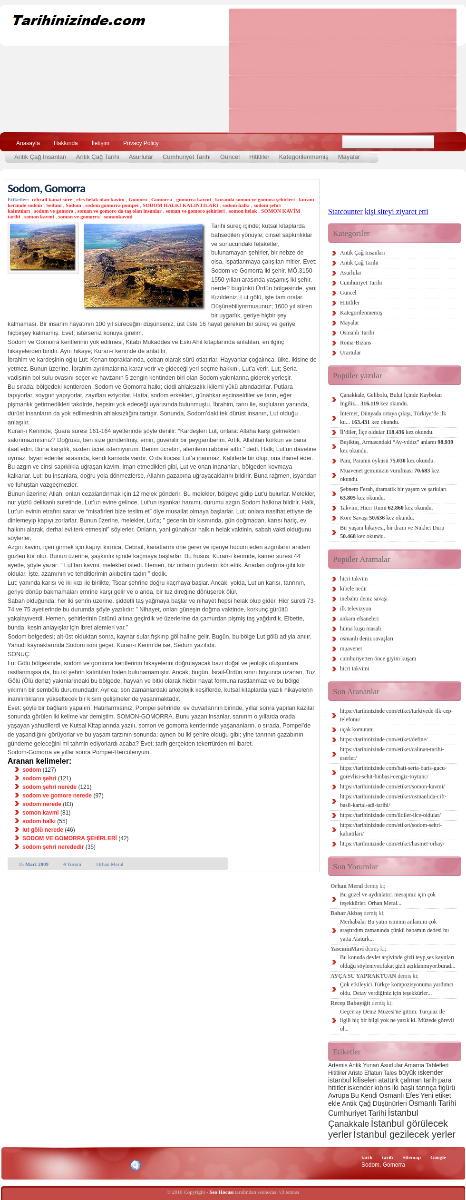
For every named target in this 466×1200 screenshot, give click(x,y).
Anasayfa (28, 143)
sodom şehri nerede (49, 787)
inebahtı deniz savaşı (364, 598)
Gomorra (161, 199)
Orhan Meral (110, 864)
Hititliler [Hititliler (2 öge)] (337, 1073)
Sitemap (412, 1157)
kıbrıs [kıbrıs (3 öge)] (382, 1088)
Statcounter (345, 211)
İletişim (100, 143)
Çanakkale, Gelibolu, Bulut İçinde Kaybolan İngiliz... (391, 399)
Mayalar (349, 156)
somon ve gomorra (78, 216)
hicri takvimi (354, 668)
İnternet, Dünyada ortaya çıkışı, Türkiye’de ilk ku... (393, 417)
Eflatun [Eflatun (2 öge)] (373, 1073)
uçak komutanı (357, 729)
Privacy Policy (141, 143)
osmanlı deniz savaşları (366, 638)
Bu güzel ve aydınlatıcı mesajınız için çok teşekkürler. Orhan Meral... (388, 898)
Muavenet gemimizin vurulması (389, 474)
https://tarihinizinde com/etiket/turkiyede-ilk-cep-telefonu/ (396, 715)
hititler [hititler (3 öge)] (337, 1088)
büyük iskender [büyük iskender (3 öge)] (420, 1072)
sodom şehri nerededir (53, 847)
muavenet (351, 648)
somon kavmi (39, 216)
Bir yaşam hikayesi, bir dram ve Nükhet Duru (392, 532)
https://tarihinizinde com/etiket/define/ (383, 739)
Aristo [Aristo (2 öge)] (355, 1073)
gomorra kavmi (193, 199)
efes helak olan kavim (100, 199)
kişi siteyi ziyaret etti (396, 211)
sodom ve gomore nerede (57, 795)
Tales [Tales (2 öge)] (390, 1073)
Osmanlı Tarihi (357, 332)
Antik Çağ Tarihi (97, 156)
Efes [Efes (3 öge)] (412, 1095)
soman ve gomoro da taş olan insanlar (120, 211)
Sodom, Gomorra (46, 188)
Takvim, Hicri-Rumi (386, 507)
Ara (446, 142)
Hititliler (259, 156)
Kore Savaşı (377, 517)
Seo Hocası (221, 1192)
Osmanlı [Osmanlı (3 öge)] (391, 1095)
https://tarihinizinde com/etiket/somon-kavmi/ (392, 786)
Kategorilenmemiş (304, 156)
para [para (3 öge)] (445, 1080)
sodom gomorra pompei (111, 205)
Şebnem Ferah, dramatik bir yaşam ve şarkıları (393, 493)
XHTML (58, 1164)
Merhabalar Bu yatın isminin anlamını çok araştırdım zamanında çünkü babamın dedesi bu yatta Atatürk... (394, 930)
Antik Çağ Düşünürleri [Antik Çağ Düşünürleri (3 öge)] (374, 1103)
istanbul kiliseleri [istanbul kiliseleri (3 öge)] (352, 1080)
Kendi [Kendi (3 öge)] (369, 1095)
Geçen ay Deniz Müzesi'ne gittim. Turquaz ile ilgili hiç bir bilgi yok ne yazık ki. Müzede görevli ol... (397, 1020)
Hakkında (66, 143)
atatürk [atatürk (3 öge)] (389, 1080)
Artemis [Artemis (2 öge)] (338, 1065)
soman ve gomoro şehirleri (195, 211)
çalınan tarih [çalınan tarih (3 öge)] (418, 1080)
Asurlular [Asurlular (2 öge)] (391, 1065)
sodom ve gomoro (53, 211)
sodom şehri (39, 778)
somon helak (243, 211)
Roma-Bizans (355, 342)
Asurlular (141, 156)
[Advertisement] (298, 70)
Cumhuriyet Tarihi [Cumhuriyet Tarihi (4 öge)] (357, 1113)
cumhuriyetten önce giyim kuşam (378, 658)
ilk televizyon (355, 608)
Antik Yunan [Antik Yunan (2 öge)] (364, 1065)
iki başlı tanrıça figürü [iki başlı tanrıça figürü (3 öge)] (424, 1088)
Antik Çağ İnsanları (40, 156)
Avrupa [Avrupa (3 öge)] (338, 1095)
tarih (366, 1157)
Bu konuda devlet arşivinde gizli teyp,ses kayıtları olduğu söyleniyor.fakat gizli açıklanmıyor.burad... (398, 961)
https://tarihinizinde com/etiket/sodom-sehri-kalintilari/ (391, 829)
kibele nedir (353, 588)
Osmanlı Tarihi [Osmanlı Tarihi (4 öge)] (432, 1103)
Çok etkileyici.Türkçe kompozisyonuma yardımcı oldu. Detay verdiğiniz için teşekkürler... (397, 988)
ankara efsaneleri (359, 618)
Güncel (230, 156)
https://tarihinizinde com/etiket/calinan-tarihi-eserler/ (392, 753)
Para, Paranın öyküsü (387, 460)
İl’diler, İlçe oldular (387, 432)
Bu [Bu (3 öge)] (355, 1095)
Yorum (72, 864)
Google (438, 1157)
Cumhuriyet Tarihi (187, 156)
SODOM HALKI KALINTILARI (180, 205)
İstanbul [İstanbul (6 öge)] (403, 1113)
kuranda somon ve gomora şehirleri (255, 199)
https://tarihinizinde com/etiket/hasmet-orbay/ (392, 843)
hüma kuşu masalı (360, 628)
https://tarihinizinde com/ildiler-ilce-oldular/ (390, 815)
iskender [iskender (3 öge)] (360, 1088)
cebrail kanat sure (52, 199)
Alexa (31, 1165)
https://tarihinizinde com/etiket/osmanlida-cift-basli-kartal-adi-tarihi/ (393, 800)
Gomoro (137, 199)
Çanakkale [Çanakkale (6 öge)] (348, 1124)
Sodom (73, 205)
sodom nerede (41, 804)
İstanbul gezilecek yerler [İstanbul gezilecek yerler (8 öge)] (404, 1134)
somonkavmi (118, 216)
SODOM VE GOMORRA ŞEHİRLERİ (69, 838)
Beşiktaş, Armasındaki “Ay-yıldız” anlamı (396, 446)
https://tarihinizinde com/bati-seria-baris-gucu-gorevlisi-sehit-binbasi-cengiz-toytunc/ (393, 772)
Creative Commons (17, 1164)
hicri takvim (354, 578)
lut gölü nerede (42, 829)
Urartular (350, 352)
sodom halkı (236, 205)
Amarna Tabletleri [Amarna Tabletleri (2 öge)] (426, 1065)
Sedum (53, 205)
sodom (31, 770)
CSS (90, 1164)
